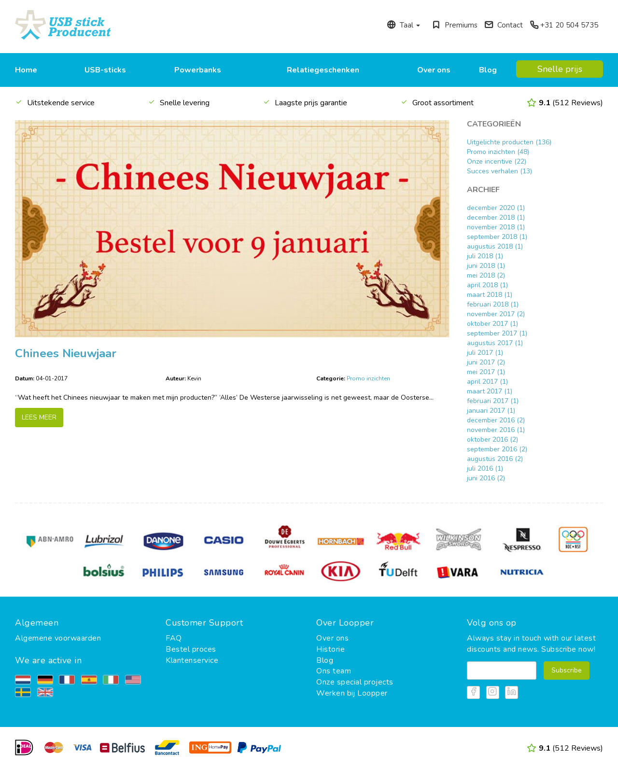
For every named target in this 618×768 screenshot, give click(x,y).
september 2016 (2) (497, 449)
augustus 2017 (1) (495, 343)
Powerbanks (197, 70)
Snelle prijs (559, 69)
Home (26, 70)
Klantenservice (192, 660)
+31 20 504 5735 (564, 25)
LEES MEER (39, 417)
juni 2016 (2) (486, 478)
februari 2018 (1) (493, 304)
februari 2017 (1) (493, 400)
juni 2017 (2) (486, 362)
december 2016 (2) (496, 420)
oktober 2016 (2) (492, 439)
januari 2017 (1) (491, 410)
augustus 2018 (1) (495, 246)
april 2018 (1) (487, 285)
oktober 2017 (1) (492, 323)
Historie (330, 649)
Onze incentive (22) (496, 161)
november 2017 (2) (496, 314)
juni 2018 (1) (486, 265)
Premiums (455, 25)
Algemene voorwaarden (58, 638)
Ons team (333, 671)
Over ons (433, 70)
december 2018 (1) (496, 217)
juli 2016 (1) (485, 468)
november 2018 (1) (496, 227)
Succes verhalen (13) (499, 171)
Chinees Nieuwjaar (65, 353)
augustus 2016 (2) (495, 458)
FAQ (174, 638)
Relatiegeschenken (323, 70)
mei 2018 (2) (486, 275)
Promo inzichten (368, 378)
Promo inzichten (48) (498, 151)
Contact (503, 25)
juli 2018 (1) (485, 256)
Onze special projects (354, 682)
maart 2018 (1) (489, 294)
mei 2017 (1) (486, 372)
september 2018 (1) (497, 236)
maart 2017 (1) (489, 391)
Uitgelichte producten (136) (509, 142)
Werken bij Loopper (352, 693)
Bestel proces (191, 649)
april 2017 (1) (487, 381)
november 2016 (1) (496, 429)
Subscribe (566, 670)
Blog (488, 70)
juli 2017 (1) (485, 352)
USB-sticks (105, 70)
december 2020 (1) (496, 207)
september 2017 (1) (497, 333)
